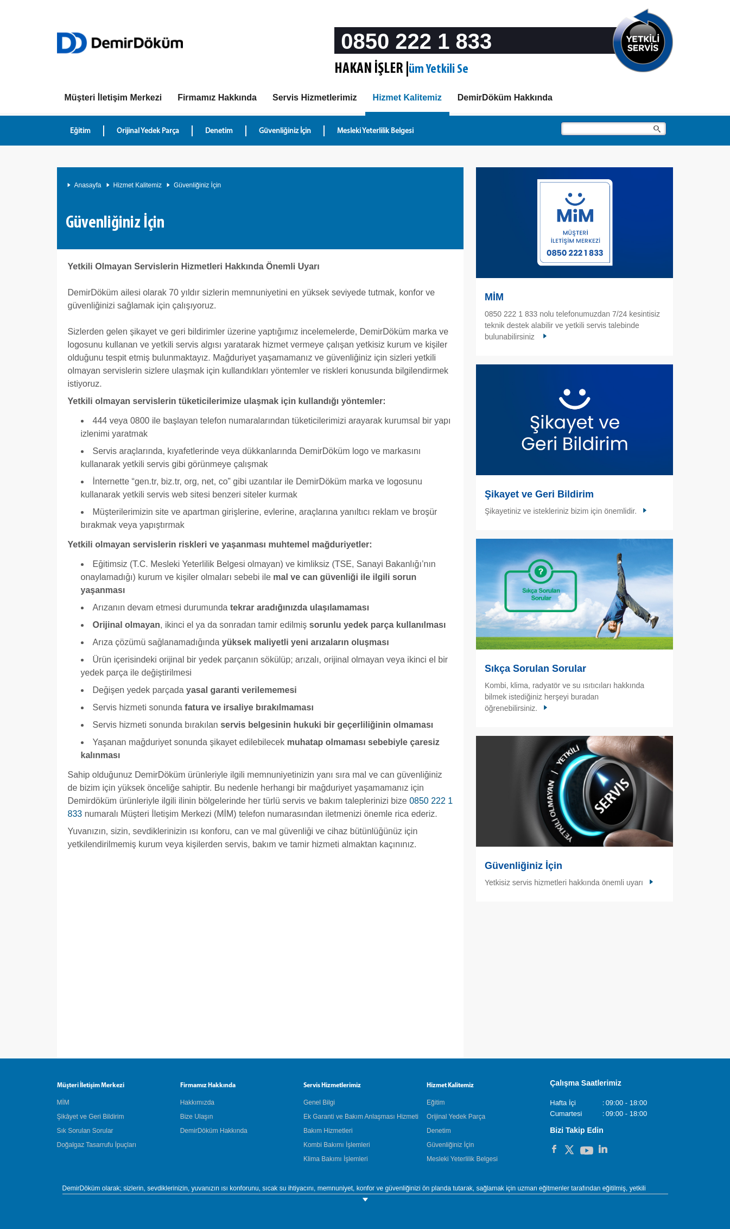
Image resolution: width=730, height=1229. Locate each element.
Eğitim (436, 1102)
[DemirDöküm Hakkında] (505, 98)
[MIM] (113, 98)
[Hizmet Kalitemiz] (407, 100)
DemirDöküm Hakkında (213, 1131)
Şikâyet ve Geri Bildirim (90, 1116)
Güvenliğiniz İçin (197, 185)
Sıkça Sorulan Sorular (535, 668)
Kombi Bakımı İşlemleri (336, 1145)
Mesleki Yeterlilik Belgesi (462, 1159)
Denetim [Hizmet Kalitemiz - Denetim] (219, 131)
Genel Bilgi (319, 1102)
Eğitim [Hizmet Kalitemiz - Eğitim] (80, 131)
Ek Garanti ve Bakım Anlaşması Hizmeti (360, 1116)
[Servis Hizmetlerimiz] (315, 98)
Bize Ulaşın (196, 1116)
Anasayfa (87, 185)
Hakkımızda (197, 1102)
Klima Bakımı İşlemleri (335, 1159)
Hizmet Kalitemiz (137, 185)
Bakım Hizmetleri (328, 1131)
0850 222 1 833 (416, 41)
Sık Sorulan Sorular (85, 1131)
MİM (494, 297)
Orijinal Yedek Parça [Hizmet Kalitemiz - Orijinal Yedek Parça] (148, 131)
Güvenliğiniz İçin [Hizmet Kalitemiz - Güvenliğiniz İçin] (285, 131)
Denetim (439, 1131)
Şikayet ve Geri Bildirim (539, 494)
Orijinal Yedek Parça (456, 1116)
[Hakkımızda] (217, 98)
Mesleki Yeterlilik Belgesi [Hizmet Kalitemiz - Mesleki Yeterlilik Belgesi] (375, 131)
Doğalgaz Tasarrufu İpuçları (97, 1145)
